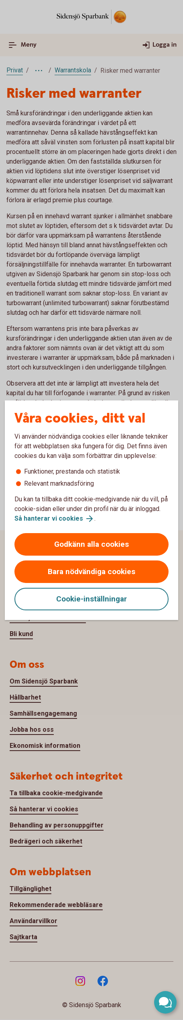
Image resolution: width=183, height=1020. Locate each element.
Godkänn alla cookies (91, 544)
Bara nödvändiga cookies (91, 571)
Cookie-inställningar (91, 598)
